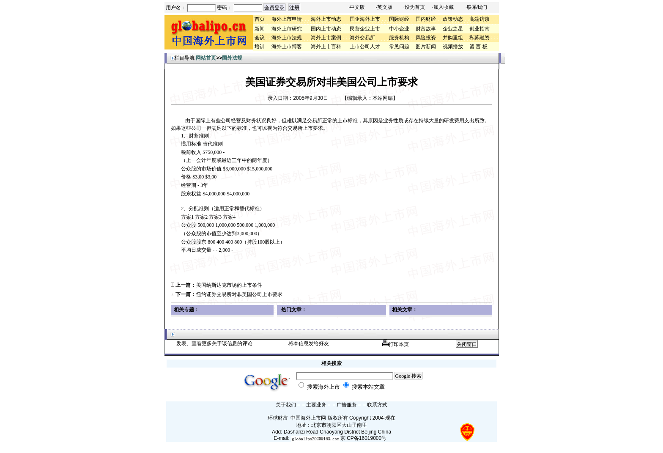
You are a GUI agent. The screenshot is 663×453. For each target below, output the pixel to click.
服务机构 (399, 38)
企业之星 (453, 29)
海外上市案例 (326, 38)
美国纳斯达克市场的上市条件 (229, 285)
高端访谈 (479, 19)
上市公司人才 (365, 46)
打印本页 (395, 344)
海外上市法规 (286, 38)
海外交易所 (362, 38)
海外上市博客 (286, 46)
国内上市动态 (326, 29)
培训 (260, 46)
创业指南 (479, 29)
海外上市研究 (286, 29)
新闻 (260, 29)
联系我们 (477, 7)
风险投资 (426, 38)
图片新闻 (426, 46)
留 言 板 (478, 46)
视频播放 (453, 46)
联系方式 (377, 405)
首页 (260, 19)
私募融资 (479, 38)
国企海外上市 (365, 19)
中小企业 (399, 29)
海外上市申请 (286, 19)
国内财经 (426, 19)
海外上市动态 (326, 19)
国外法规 (232, 58)
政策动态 (453, 19)
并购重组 (453, 38)
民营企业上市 (365, 29)
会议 (260, 38)
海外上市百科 (326, 46)
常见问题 (399, 46)
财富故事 (426, 29)
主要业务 (316, 405)
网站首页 (206, 58)
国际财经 (399, 19)
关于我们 (286, 405)
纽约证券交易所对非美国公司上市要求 (239, 294)
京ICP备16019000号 (363, 438)
